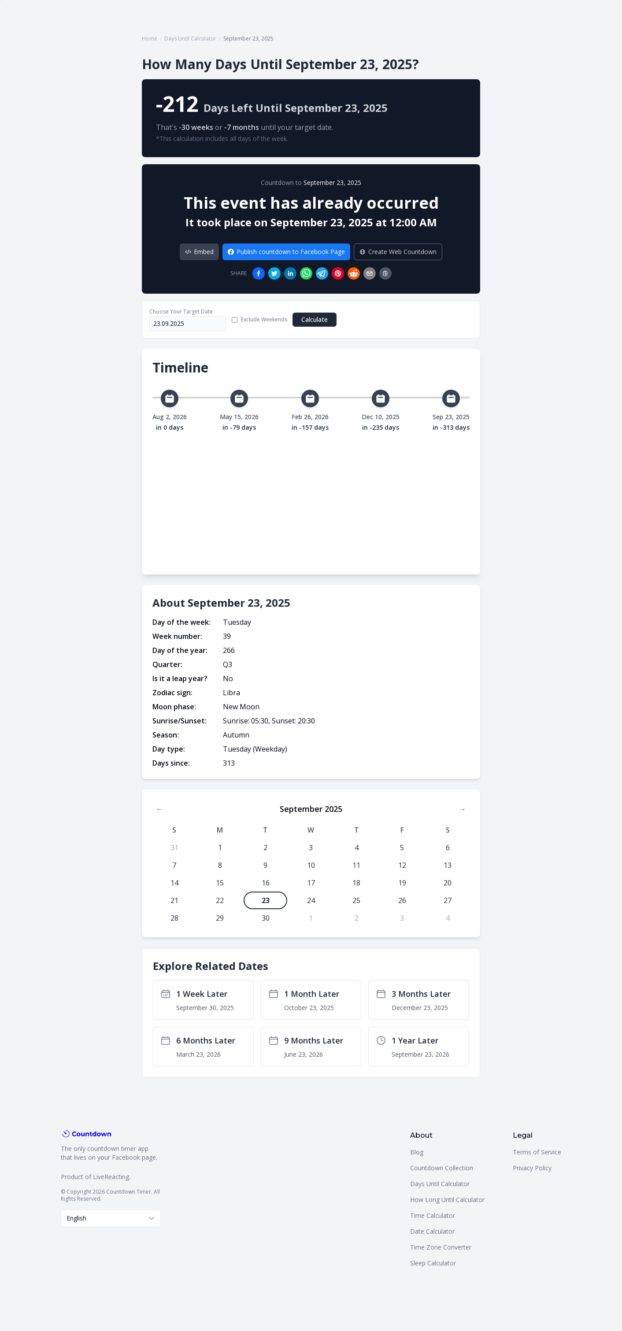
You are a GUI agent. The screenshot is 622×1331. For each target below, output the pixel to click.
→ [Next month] (462, 809)
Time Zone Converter (440, 1247)
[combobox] (111, 1218)
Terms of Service (537, 1152)
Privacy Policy (532, 1168)
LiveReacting (111, 1176)
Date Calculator (432, 1231)
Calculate (314, 319)
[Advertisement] (311, 498)
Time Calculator (432, 1215)
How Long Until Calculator (447, 1199)
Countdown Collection (441, 1168)
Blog (416, 1152)
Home (149, 38)
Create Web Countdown (398, 251)
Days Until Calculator (190, 38)
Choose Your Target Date (181, 311)
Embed (199, 251)
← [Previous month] (159, 809)
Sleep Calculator (433, 1263)
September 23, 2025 (332, 182)
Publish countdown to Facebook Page (286, 251)
